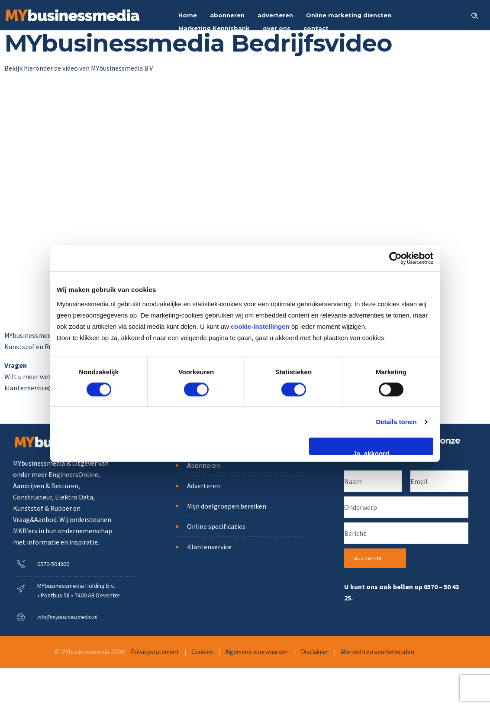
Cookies (202, 652)
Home (187, 15)
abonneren (227, 15)
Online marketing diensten (348, 15)
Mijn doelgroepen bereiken (226, 506)
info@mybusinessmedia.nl (67, 617)
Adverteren (203, 485)
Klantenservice (209, 546)
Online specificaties (216, 526)
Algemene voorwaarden (257, 652)
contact (316, 28)
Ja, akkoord (371, 452)
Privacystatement (155, 652)
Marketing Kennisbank (214, 28)
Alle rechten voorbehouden (377, 652)
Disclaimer (315, 652)
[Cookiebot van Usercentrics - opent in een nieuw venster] (395, 258)
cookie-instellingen (260, 326)
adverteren (275, 15)
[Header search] (474, 14)
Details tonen (396, 421)
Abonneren (203, 465)
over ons (276, 28)
